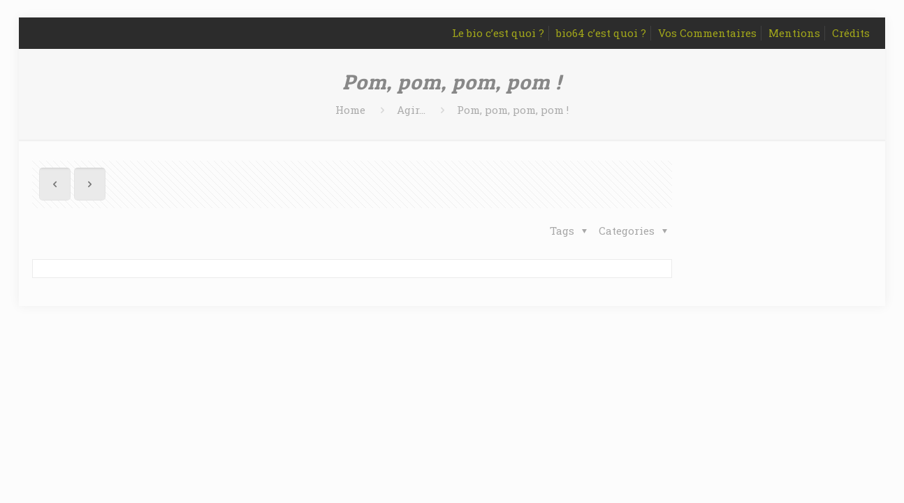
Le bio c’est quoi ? (498, 33)
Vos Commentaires (707, 33)
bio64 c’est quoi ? (601, 33)
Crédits (851, 33)
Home (350, 110)
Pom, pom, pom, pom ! (513, 110)
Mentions (794, 33)
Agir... (411, 110)
